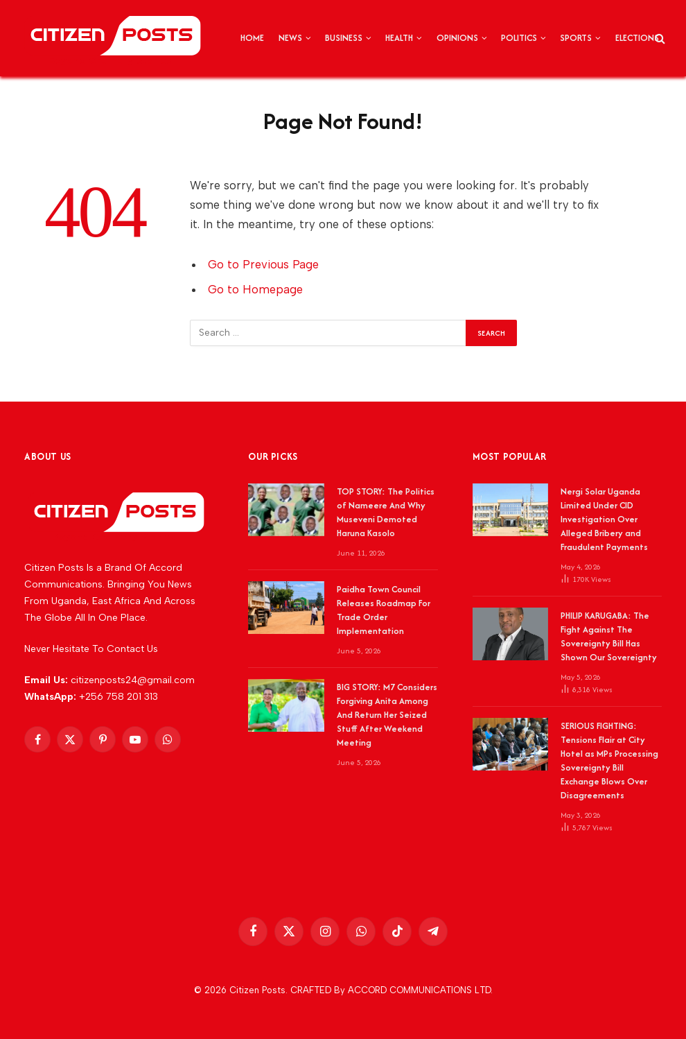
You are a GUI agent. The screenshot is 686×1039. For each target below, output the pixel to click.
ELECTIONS (637, 37)
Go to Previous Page (263, 264)
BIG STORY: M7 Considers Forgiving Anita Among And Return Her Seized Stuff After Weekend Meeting (387, 714)
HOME (252, 37)
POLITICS (519, 37)
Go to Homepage (255, 289)
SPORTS (576, 37)
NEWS (290, 37)
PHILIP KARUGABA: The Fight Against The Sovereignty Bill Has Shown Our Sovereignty (609, 636)
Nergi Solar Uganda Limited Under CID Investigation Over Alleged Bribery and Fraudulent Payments (604, 519)
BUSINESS (343, 37)
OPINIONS (457, 37)
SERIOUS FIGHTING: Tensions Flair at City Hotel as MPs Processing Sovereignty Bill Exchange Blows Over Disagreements (609, 760)
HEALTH (399, 37)
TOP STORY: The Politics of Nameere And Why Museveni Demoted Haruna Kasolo (385, 512)
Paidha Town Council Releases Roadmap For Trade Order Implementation (383, 610)
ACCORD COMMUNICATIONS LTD (419, 990)
